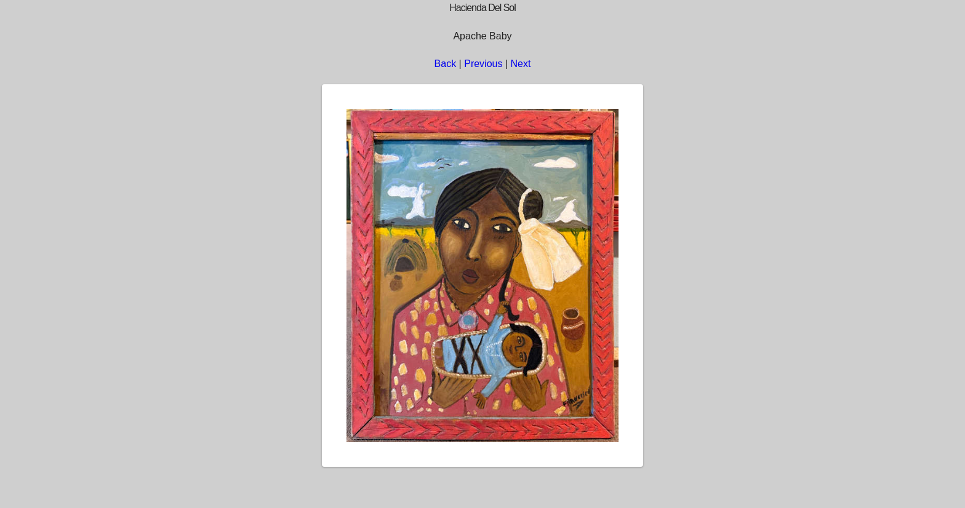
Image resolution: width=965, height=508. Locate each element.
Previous (483, 63)
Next (521, 63)
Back (445, 63)
